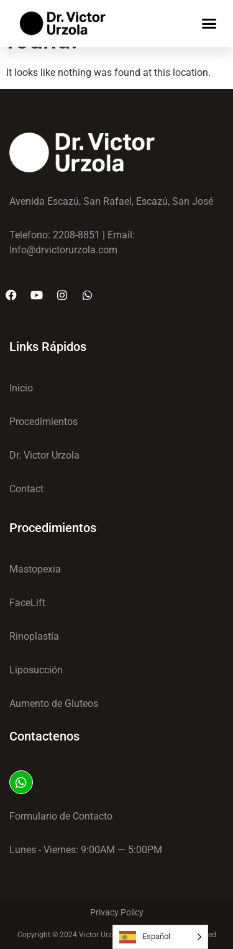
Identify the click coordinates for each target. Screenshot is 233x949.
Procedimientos (52, 527)
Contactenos (44, 736)
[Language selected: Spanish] (160, 937)
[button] (209, 23)
